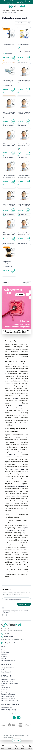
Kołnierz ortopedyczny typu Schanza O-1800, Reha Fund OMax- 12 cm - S (24, 176)
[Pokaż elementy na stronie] (28, 282)
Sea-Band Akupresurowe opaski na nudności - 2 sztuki (23, 43)
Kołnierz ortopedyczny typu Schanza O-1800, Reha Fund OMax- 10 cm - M (9, 233)
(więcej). (4, 615)
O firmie (4, 656)
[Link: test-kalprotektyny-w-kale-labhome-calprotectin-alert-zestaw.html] (16, 310)
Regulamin (4, 654)
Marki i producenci (7, 696)
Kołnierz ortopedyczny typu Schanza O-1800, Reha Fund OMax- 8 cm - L (24, 81)
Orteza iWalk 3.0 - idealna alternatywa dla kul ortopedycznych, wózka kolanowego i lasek (9, 43)
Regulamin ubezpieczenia (9, 700)
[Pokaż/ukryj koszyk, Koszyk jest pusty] (30, 747)
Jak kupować (5, 688)
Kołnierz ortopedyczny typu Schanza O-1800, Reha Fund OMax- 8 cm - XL (24, 233)
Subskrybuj (24, 604)
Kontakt (4, 658)
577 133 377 (6, 634)
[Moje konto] (22, 747)
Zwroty (3, 650)
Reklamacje (5, 652)
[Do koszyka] (13, 58)
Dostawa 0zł (6, 28)
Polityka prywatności (8, 679)
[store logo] (16, 6)
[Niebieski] (28, 51)
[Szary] (21, 51)
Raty (2, 685)
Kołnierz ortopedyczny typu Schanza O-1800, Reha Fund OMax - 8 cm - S (24, 113)
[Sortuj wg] (21, 22)
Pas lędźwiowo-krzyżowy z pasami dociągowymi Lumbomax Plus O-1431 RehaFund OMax (9, 262)
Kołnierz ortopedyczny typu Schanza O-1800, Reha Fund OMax (9, 144)
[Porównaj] (12, 35)
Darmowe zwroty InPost (9, 683)
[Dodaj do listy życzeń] (12, 30)
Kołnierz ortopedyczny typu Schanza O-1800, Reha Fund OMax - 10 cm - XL (9, 205)
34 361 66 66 (7, 637)
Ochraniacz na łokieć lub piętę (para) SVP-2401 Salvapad (8, 81)
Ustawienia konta (7, 670)
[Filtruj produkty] (16, 740)
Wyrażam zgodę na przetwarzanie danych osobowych (15, 611)
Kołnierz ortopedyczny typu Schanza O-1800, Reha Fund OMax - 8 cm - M (9, 113)
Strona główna (6, 10)
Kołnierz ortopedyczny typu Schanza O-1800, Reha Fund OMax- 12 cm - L (9, 176)
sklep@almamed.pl (8, 643)
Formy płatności (6, 707)
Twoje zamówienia (7, 668)
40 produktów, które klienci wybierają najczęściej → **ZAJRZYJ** (14, 1)
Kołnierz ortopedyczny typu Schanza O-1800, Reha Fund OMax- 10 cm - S (24, 144)
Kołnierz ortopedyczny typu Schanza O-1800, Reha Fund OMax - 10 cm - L (24, 205)
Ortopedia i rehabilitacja (18, 10)
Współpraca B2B (7, 681)
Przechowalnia (6, 672)
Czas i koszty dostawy (8, 710)
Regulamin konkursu (8, 698)
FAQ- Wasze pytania (8, 660)
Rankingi (4, 692)
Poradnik (4, 690)
